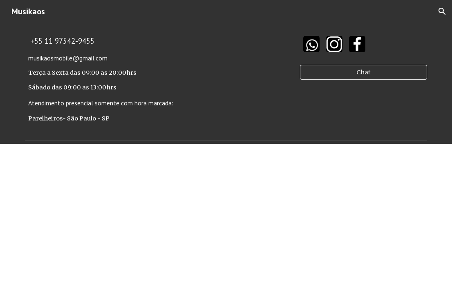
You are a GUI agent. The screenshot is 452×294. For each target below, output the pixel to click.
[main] (157, 80)
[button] (442, 11)
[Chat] (363, 72)
